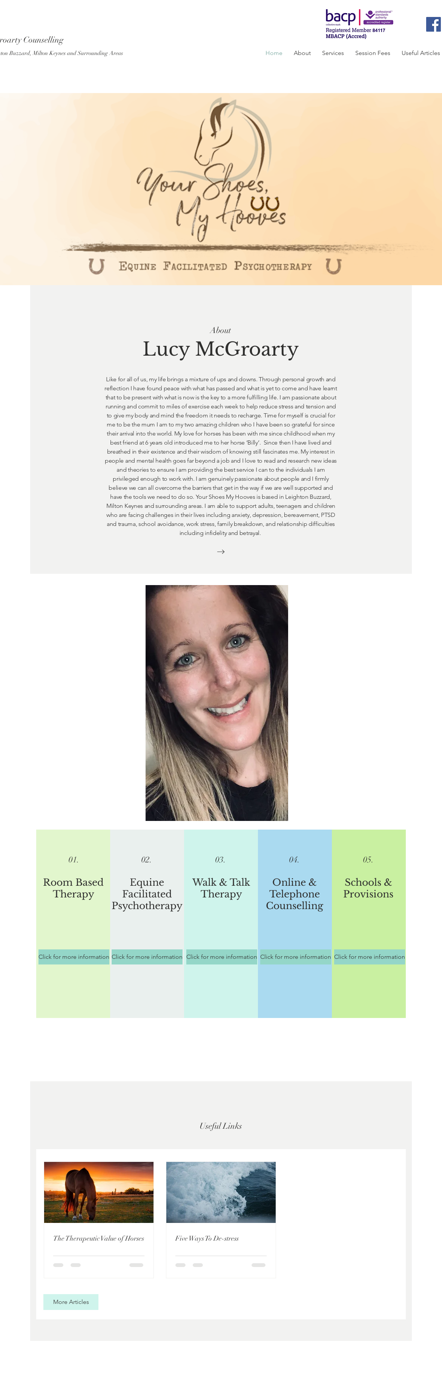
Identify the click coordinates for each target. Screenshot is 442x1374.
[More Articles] (70, 1302)
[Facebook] (433, 24)
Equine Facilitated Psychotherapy (147, 894)
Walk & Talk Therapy (221, 888)
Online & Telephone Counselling (294, 894)
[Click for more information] (73, 956)
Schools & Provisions (368, 888)
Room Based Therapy (73, 888)
